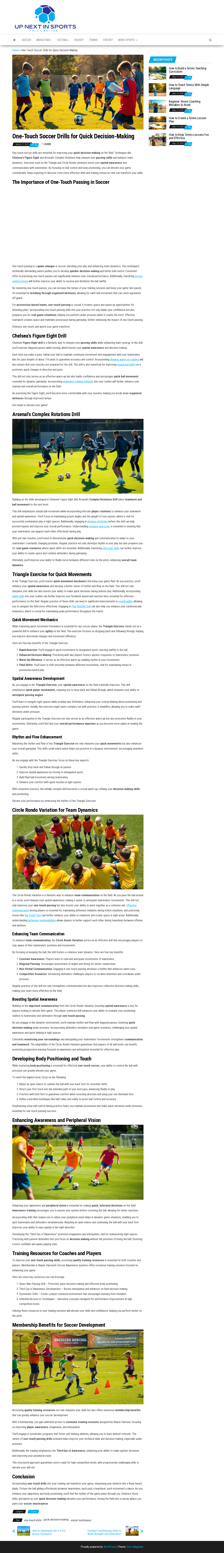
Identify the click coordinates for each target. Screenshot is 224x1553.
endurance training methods (78, 381)
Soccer (26, 40)
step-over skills (111, 548)
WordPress (110, 1546)
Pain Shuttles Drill (81, 606)
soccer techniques (81, 1520)
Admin (47, 144)
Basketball (44, 40)
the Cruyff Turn (33, 915)
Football (63, 40)
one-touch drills (32, 1520)
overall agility (125, 601)
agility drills (18, 596)
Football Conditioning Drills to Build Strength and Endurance (104, 1532)
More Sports (127, 40)
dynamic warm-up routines (124, 359)
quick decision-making (55, 1519)
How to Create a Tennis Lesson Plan (187, 119)
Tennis (93, 40)
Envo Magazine (135, 1546)
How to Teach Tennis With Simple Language (189, 86)
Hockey (79, 40)
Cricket (108, 40)
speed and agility (126, 364)
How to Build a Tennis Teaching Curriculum (187, 70)
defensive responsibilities (42, 920)
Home (15, 50)
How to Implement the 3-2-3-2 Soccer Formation (48, 1532)
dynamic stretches (97, 521)
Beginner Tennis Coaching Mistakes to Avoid (184, 103)
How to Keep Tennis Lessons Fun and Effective (189, 136)
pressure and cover (99, 526)
